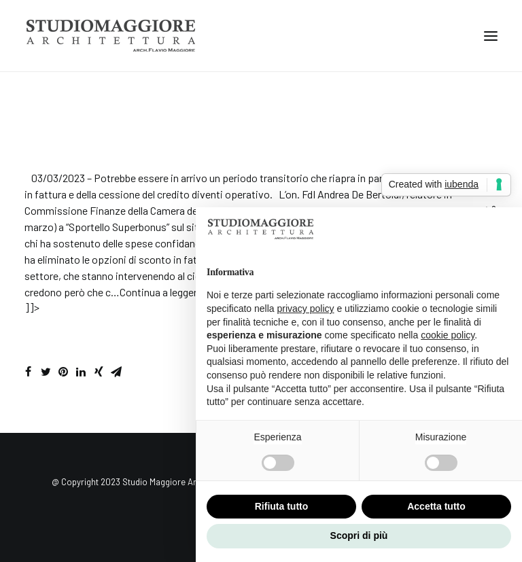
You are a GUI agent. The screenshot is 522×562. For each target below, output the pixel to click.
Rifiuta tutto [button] (282, 506)
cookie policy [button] (447, 335)
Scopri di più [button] (359, 535)
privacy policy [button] (305, 308)
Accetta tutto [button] (436, 506)
